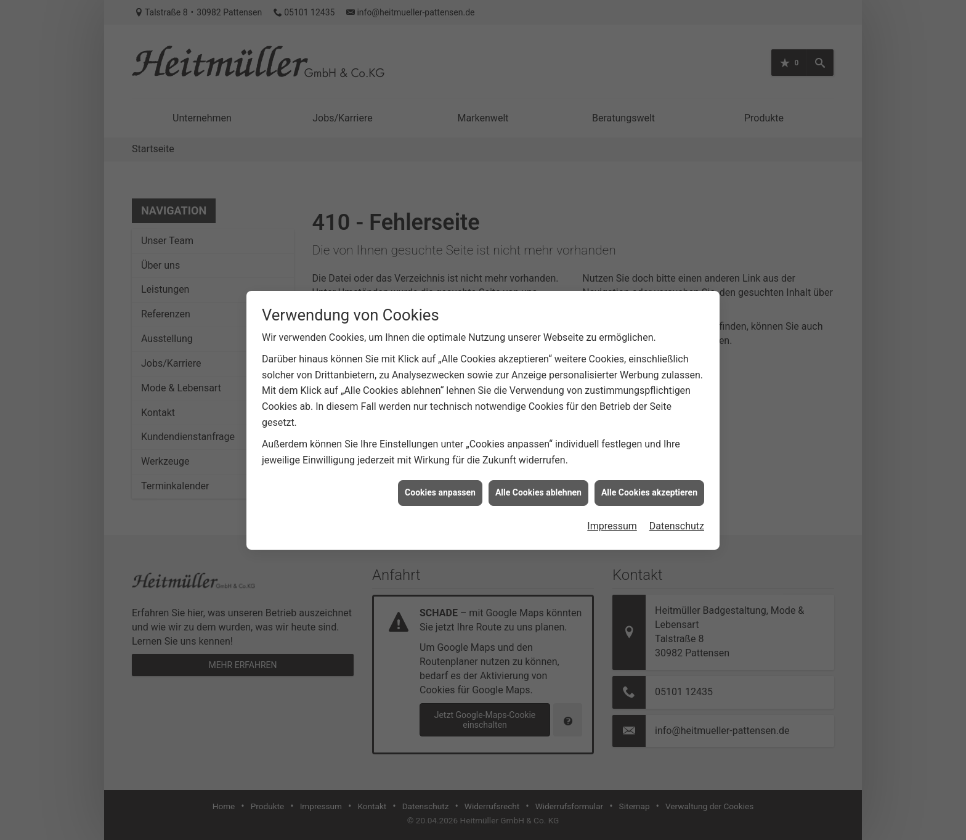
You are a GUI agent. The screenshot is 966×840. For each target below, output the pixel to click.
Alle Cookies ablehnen (538, 473)
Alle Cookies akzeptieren (649, 473)
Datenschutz (676, 506)
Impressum (612, 506)
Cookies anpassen (440, 473)
